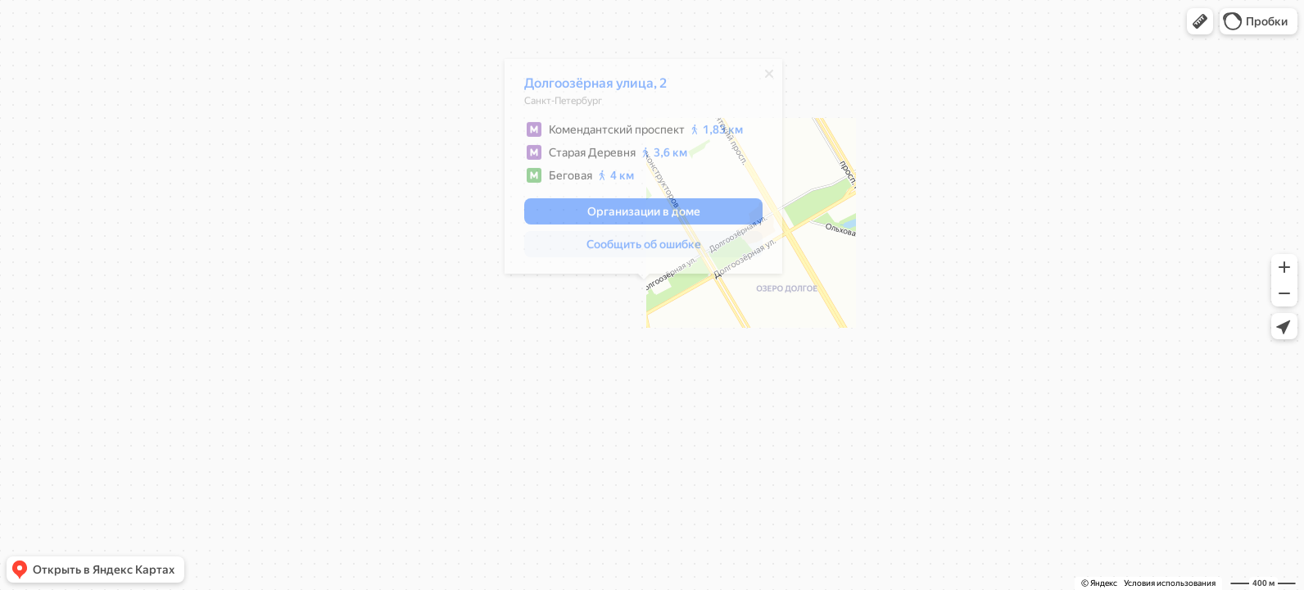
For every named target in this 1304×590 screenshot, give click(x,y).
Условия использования (1170, 583)
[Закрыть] (769, 77)
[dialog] (643, 170)
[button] (1200, 21)
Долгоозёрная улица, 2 (595, 87)
